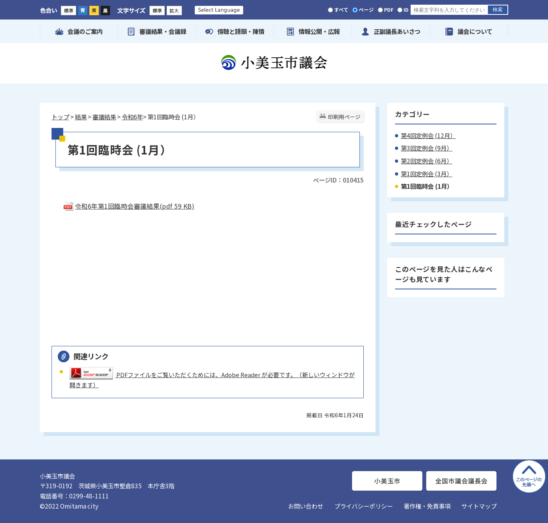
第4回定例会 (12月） (428, 135)
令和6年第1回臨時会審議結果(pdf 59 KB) (128, 206)
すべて (341, 9)
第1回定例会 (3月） (426, 173)
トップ (60, 116)
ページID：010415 (338, 180)
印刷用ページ (344, 117)
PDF (388, 9)
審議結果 (104, 116)
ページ (366, 9)
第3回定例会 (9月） (426, 148)
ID (406, 9)
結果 (81, 116)
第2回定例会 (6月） (426, 160)
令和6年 (132, 116)
